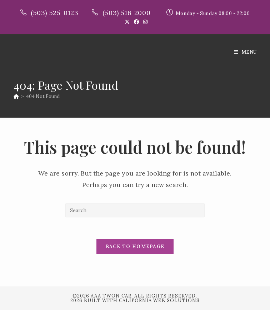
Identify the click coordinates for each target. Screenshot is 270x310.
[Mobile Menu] (245, 52)
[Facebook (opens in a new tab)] (136, 22)
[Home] (16, 96)
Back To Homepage (135, 246)
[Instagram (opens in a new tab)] (144, 22)
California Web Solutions (159, 300)
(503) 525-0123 (55, 13)
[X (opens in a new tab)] (127, 22)
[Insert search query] (135, 210)
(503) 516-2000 (127, 13)
